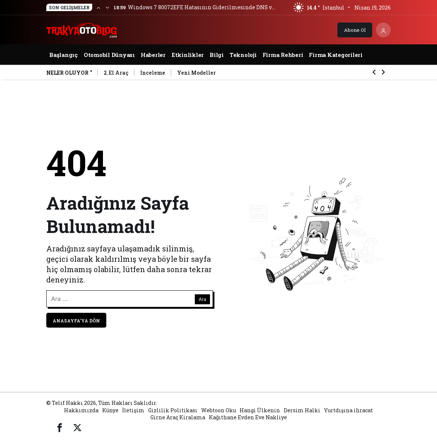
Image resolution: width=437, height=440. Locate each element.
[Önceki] (98, 7)
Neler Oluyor (67, 72)
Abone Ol (355, 30)
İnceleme (152, 72)
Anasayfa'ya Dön (76, 321)
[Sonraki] (107, 7)
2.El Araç (116, 72)
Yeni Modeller (196, 72)
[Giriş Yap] (383, 30)
